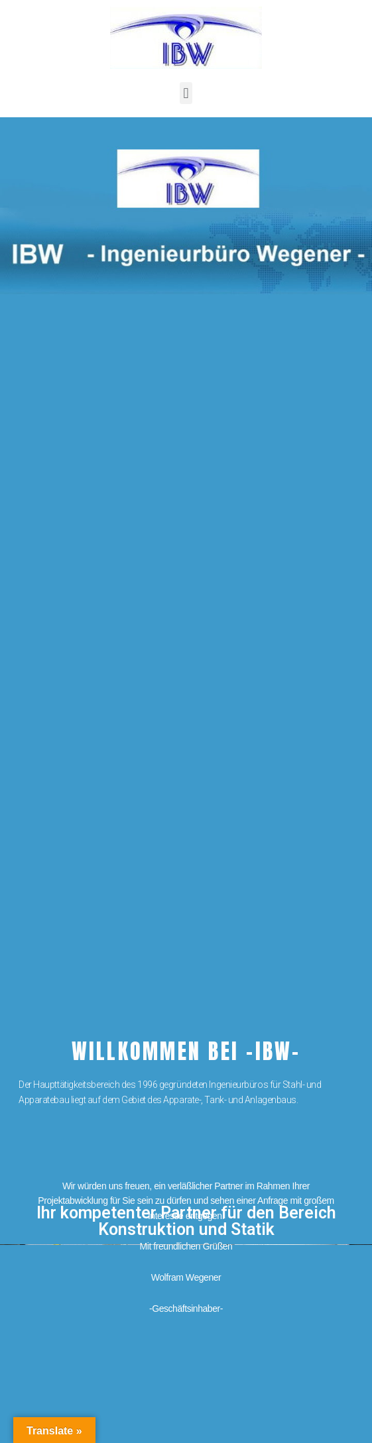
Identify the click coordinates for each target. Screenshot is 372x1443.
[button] (186, 93)
